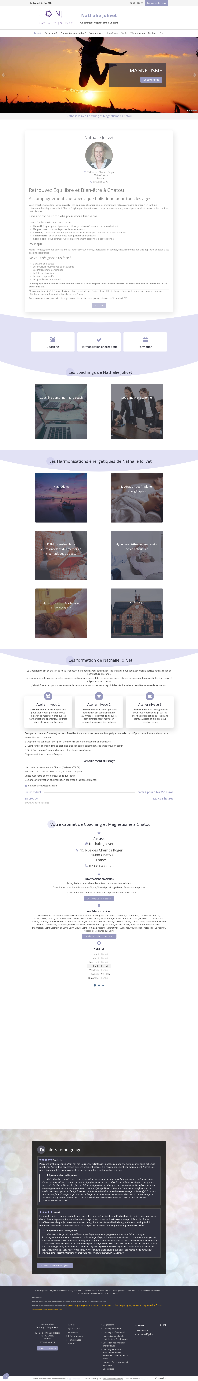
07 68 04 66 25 (101, 866)
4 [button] (194, 110)
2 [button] (189, 110)
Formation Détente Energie (113, 1378)
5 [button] (196, 110)
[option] (99, 75)
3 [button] (192, 110)
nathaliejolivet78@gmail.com (42, 785)
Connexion (160, 1378)
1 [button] (187, 110)
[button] (61, 411)
